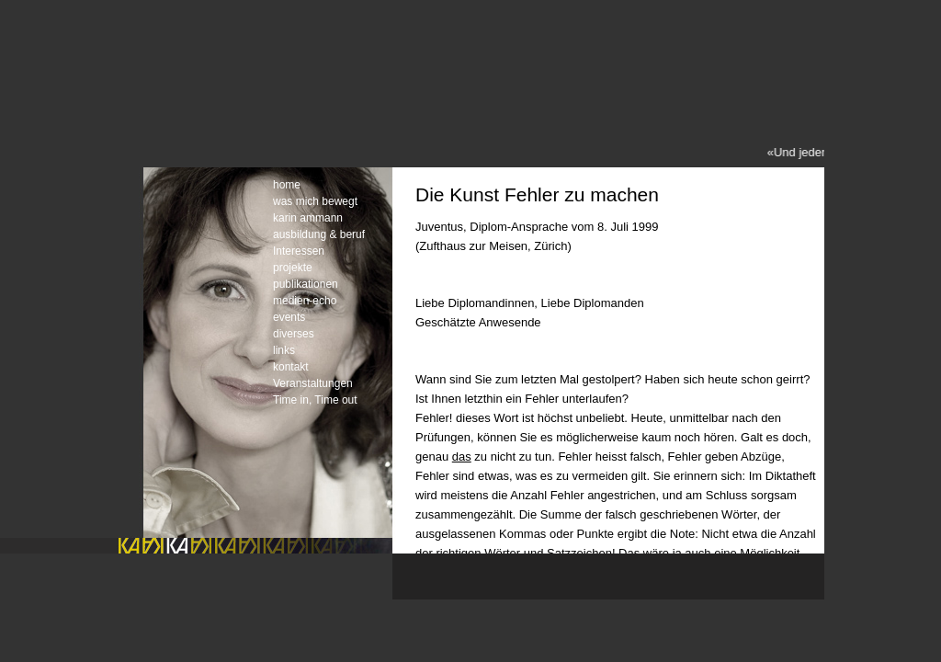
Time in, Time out (315, 400)
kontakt (291, 366)
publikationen (305, 284)
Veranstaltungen (313, 383)
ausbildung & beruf (319, 234)
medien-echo (304, 300)
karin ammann (308, 217)
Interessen (298, 251)
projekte (292, 267)
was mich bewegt (315, 201)
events (289, 317)
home (286, 184)
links (284, 350)
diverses (293, 333)
